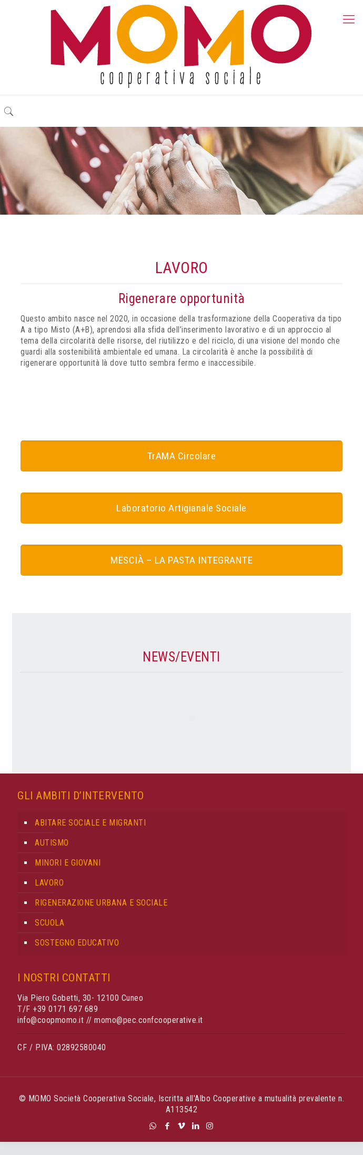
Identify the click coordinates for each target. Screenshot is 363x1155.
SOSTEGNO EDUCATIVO (77, 943)
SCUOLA (49, 923)
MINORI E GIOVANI (67, 863)
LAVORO (49, 883)
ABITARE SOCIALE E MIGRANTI (90, 823)
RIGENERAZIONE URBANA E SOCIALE (101, 903)
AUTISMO (52, 843)
